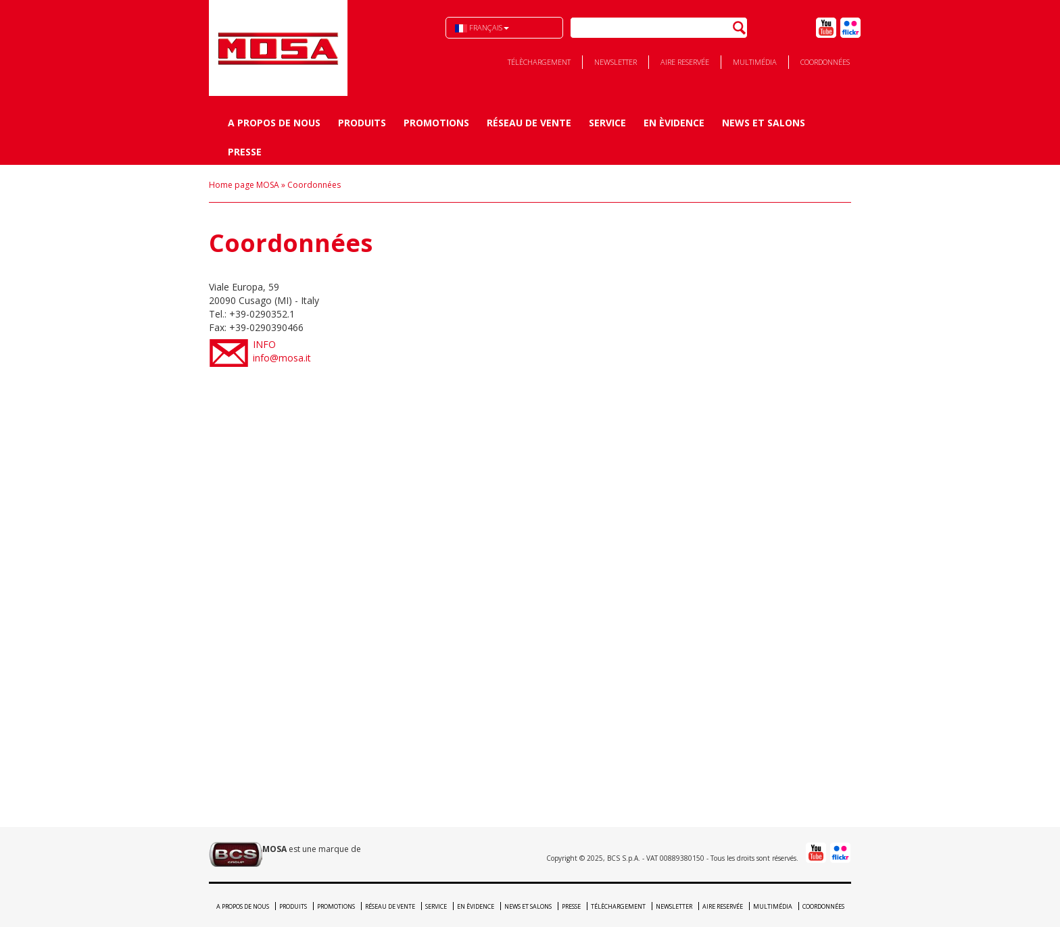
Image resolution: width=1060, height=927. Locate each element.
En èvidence (674, 122)
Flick (850, 28)
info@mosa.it (552, 351)
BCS (278, 48)
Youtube (826, 28)
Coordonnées (825, 62)
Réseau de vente (529, 122)
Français (482, 27)
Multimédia (755, 62)
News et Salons (763, 122)
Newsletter (615, 62)
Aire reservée (684, 62)
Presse (245, 151)
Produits (362, 122)
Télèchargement (539, 62)
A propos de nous (274, 122)
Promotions (436, 122)
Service (607, 122)
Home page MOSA (244, 185)
